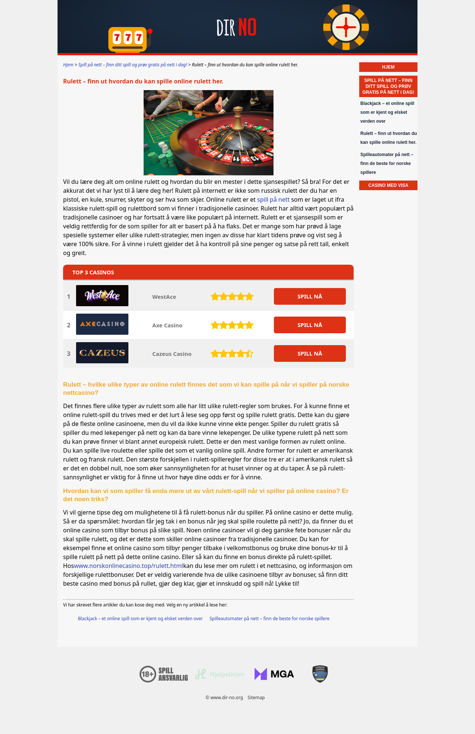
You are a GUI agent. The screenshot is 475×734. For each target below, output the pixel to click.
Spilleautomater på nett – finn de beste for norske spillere (270, 618)
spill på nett (273, 199)
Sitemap (256, 697)
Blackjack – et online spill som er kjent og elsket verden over (140, 618)
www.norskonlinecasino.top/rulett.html (128, 566)
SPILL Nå (310, 296)
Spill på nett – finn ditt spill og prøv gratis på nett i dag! (389, 86)
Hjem (388, 67)
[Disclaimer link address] (219, 678)
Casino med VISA (388, 185)
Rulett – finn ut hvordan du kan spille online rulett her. (388, 138)
